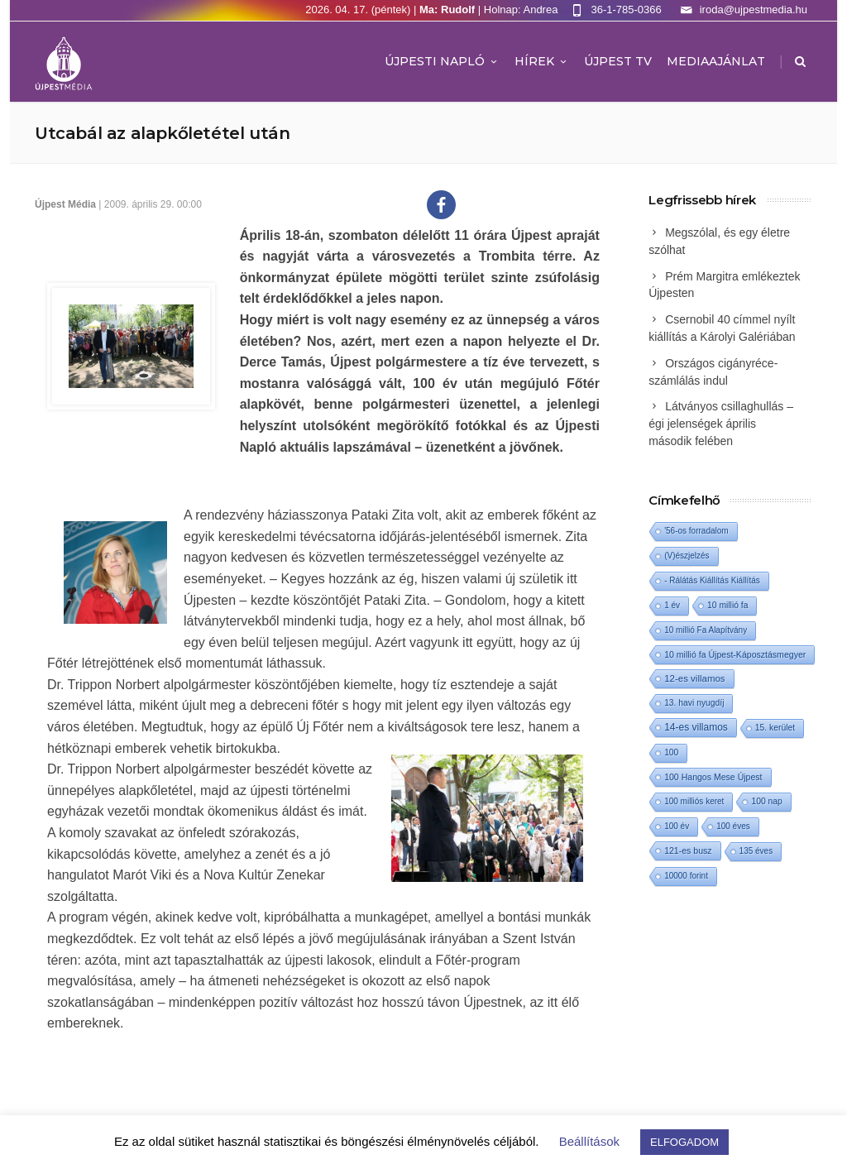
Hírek (541, 61)
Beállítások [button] (589, 1141)
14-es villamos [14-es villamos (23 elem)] (696, 727)
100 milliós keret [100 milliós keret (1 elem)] (694, 801)
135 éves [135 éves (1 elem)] (756, 850)
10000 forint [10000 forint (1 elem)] (686, 875)
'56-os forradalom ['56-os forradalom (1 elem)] (696, 530)
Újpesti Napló (442, 61)
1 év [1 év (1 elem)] (672, 605)
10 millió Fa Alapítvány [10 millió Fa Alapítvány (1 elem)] (705, 630)
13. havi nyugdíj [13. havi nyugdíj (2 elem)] (694, 702)
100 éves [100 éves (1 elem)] (733, 826)
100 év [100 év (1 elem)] (676, 826)
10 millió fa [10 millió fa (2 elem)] (727, 605)
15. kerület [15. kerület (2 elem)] (775, 727)
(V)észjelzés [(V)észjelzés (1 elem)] (686, 555)
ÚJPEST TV (618, 61)
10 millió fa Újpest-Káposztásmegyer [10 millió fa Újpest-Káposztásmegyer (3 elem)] (735, 654)
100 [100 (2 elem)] (671, 752)
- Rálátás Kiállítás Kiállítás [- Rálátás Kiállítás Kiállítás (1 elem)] (712, 580)
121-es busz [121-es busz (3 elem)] (687, 850)
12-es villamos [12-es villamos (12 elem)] (694, 678)
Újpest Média (65, 204)
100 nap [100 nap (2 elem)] (766, 801)
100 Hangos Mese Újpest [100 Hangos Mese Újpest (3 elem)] (713, 777)
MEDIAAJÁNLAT (716, 61)
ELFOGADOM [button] (684, 1142)
